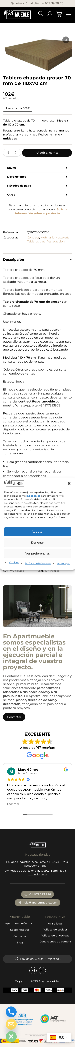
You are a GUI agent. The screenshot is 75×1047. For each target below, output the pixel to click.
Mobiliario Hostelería (55, 237)
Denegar (37, 542)
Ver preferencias (37, 553)
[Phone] (11, 1011)
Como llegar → (41, 865)
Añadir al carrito (47, 152)
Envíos (11, 167)
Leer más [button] (13, 804)
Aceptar (38, 531)
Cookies (14, 562)
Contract (33, 237)
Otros (11, 194)
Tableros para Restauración (46, 241)
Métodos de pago (19, 185)
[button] (69, 483)
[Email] (11, 1024)
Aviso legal (63, 563)
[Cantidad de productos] (12, 153)
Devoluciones (16, 176)
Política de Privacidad (38, 563)
